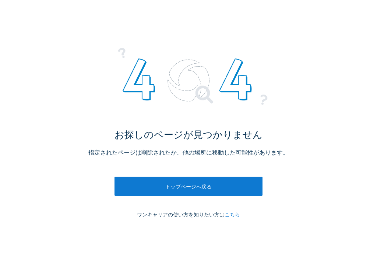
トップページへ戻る (188, 187)
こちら (232, 215)
